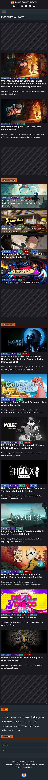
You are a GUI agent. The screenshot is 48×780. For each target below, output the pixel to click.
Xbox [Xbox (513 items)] (18, 730)
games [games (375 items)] (13, 718)
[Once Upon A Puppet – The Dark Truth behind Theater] (24, 111)
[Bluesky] (30, 6)
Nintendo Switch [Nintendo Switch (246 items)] (27, 722)
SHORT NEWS (34, 78)
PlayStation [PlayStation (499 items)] (7, 726)
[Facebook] (18, 6)
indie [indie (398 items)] (27, 718)
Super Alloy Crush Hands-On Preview (21, 282)
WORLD (5, 745)
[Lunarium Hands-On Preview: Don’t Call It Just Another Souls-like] (24, 247)
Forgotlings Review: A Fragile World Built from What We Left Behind (22, 532)
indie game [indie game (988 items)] (37, 717)
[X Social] (14, 6)
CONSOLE (5, 78)
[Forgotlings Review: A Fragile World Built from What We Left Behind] (24, 515)
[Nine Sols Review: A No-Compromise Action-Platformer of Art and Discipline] (24, 558)
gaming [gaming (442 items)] (20, 718)
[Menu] (3, 11)
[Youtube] (26, 6)
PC (27, 78)
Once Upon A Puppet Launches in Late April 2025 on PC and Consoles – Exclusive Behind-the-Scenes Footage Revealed (24, 84)
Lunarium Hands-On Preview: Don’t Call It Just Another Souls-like (23, 255)
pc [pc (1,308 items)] (35, 721)
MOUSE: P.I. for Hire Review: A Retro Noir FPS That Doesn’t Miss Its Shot (22, 446)
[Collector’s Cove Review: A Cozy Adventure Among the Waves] (24, 386)
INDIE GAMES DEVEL (26, 2)
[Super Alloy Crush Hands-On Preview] (24, 272)
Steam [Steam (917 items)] (23, 725)
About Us (9, 764)
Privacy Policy (31, 764)
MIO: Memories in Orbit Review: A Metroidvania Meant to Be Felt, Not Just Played (22, 203)
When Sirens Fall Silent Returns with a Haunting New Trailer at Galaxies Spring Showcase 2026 (22, 359)
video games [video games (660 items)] (8, 730)
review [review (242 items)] (15, 726)
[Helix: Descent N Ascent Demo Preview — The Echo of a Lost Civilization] (24, 472)
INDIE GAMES (14, 78)
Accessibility (27, 767)
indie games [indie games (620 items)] (8, 721)
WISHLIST (21, 124)
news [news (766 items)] (18, 721)
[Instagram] (22, 6)
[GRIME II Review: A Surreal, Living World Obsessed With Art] (24, 641)
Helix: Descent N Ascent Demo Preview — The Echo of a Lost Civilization (23, 489)
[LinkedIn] (34, 6)
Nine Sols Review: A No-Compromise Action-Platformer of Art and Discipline (22, 575)
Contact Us (20, 764)
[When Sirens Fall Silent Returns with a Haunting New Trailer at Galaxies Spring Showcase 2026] (24, 340)
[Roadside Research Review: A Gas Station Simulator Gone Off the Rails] (24, 221)
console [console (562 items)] (5, 717)
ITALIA (5, 750)
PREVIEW (26, 251)
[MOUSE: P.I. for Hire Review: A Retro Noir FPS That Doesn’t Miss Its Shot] (24, 429)
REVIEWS (28, 198)
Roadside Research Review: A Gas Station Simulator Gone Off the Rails (23, 230)
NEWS (22, 78)
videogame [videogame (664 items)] (34, 726)
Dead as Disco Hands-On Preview (19, 617)
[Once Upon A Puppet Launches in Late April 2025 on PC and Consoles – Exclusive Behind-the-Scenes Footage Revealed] (24, 65)
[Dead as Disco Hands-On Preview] (24, 601)
